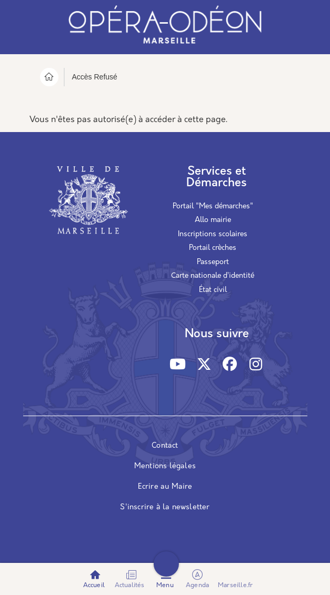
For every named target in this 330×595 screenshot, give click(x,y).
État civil (213, 290)
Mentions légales (165, 466)
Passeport (213, 262)
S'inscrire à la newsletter (164, 507)
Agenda (198, 579)
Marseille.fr (235, 585)
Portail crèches (212, 248)
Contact (165, 446)
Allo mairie (213, 220)
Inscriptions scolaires (212, 234)
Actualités (130, 585)
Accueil (94, 585)
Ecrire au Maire (165, 487)
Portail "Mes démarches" (213, 206)
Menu (165, 585)
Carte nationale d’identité (212, 276)
